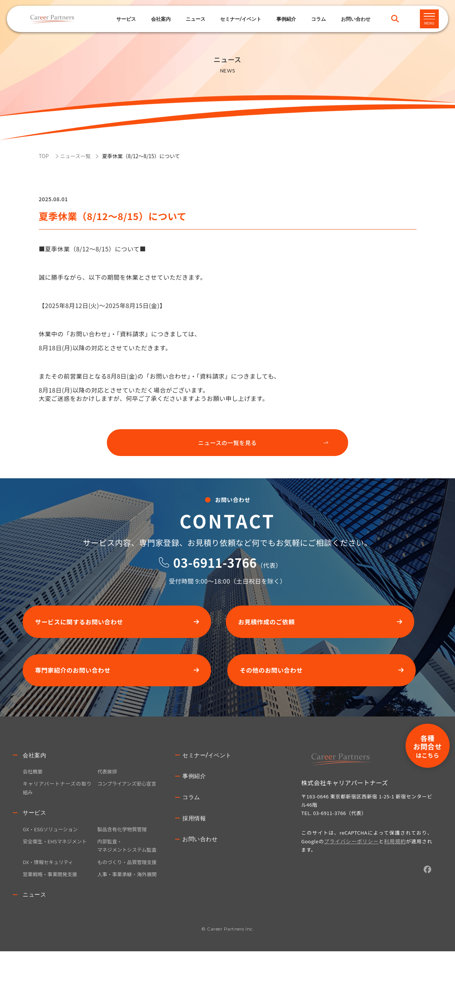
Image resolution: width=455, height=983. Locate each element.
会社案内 (35, 780)
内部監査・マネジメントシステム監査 (129, 875)
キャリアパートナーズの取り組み (57, 815)
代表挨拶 (108, 797)
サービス (126, 19)
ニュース (195, 19)
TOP (44, 156)
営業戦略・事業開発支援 (52, 905)
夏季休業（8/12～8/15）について (148, 156)
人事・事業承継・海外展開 (129, 905)
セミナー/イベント (240, 19)
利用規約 (391, 866)
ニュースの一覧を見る (227, 445)
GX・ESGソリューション (52, 857)
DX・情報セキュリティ (50, 892)
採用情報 (194, 845)
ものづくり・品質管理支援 (129, 892)
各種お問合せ (421, 708)
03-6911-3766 (215, 580)
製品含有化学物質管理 (123, 857)
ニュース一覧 (78, 156)
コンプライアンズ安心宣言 (128, 810)
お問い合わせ (201, 867)
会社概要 (33, 797)
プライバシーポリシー (350, 866)
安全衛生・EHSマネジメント (57, 870)
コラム (318, 19)
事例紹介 (286, 19)
